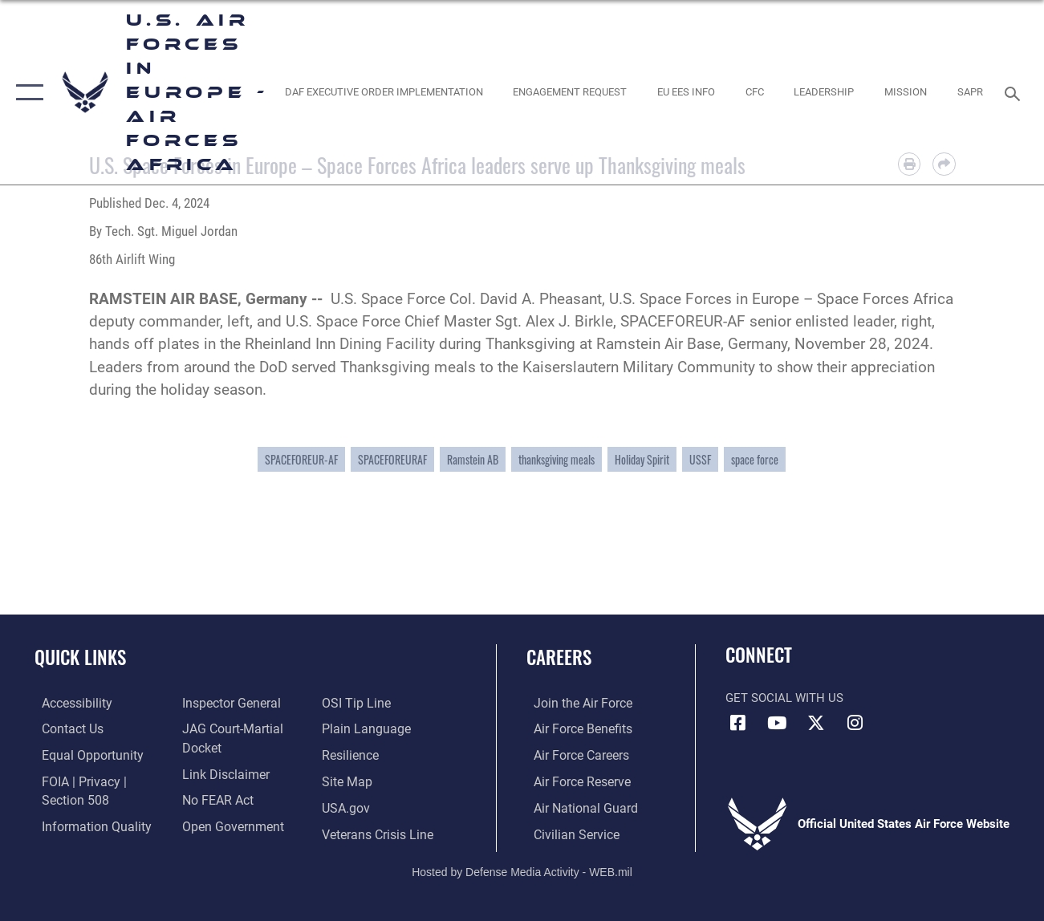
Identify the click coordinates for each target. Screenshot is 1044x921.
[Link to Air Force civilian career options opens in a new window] (567, 832)
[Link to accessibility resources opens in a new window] (69, 703)
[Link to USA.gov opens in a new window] (347, 806)
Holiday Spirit (642, 459)
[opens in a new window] (383, 92)
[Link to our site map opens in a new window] (348, 780)
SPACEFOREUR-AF (301, 459)
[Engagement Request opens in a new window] (570, 92)
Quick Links (80, 657)
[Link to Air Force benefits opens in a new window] (574, 729)
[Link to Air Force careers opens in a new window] (573, 755)
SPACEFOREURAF (392, 459)
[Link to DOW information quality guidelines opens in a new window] (86, 824)
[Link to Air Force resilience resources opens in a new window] (352, 755)
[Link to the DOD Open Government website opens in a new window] (227, 824)
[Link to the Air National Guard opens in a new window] (575, 806)
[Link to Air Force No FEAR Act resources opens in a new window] (215, 798)
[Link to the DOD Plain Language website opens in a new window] (364, 729)
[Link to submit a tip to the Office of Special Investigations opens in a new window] (356, 703)
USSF (700, 459)
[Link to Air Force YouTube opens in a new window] (777, 723)
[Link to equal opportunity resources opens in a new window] (82, 755)
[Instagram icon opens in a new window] (855, 723)
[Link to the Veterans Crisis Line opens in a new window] (378, 832)
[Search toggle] (1015, 92)
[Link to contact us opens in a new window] (65, 729)
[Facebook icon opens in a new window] (737, 723)
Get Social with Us (784, 698)
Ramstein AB (472, 459)
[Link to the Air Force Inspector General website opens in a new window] (227, 703)
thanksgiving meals (556, 459)
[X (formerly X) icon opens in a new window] (816, 723)
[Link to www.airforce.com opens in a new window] (574, 703)
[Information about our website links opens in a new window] (221, 772)
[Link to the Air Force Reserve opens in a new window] (573, 780)
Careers (558, 657)
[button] (26, 92)
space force (754, 459)
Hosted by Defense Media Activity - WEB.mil (522, 868)
